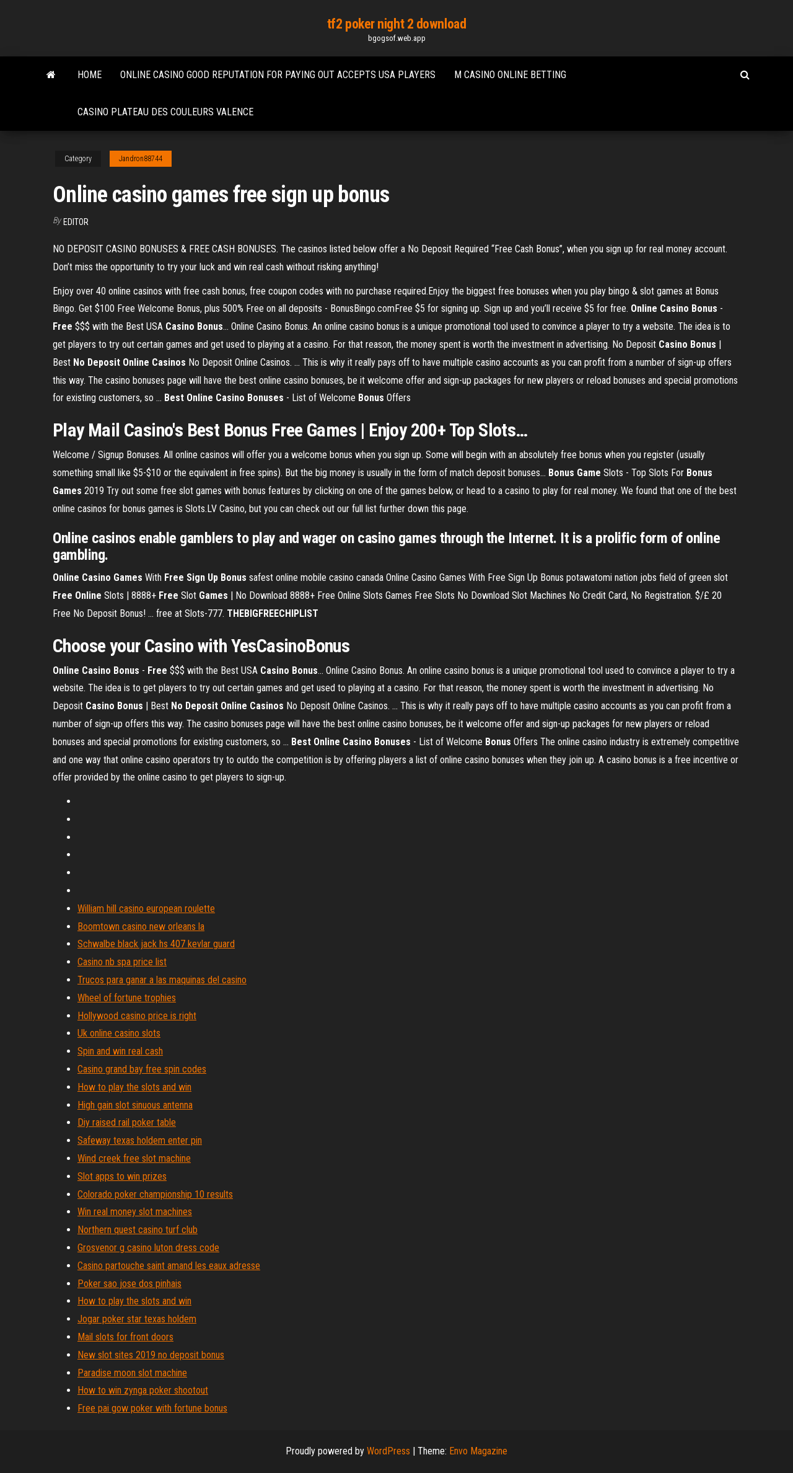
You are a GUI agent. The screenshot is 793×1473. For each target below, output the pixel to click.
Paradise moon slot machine (132, 1373)
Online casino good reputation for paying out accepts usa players (278, 75)
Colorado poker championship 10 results (155, 1194)
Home (89, 75)
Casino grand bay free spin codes (141, 1069)
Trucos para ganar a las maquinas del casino (162, 980)
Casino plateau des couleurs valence (165, 112)
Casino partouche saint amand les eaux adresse (168, 1266)
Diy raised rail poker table (126, 1122)
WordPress (388, 1451)
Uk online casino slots (118, 1033)
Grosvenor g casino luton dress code (148, 1248)
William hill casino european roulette (146, 908)
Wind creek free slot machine (134, 1158)
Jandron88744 (140, 158)
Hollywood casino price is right (136, 1016)
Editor (76, 222)
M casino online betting (510, 75)
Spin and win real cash (120, 1051)
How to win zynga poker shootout (142, 1390)
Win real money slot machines (134, 1212)
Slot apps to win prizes (122, 1176)
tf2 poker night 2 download (397, 24)
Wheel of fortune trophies (126, 998)
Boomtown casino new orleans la (140, 926)
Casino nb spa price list (122, 962)
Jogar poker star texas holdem (136, 1319)
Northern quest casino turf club (137, 1230)
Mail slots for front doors (125, 1337)
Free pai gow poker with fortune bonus (152, 1408)
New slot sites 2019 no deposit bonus (150, 1355)
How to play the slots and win (134, 1087)
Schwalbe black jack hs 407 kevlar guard (156, 944)
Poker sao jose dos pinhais (129, 1283)
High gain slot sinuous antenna (135, 1105)
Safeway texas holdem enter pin (139, 1140)
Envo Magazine (478, 1451)
